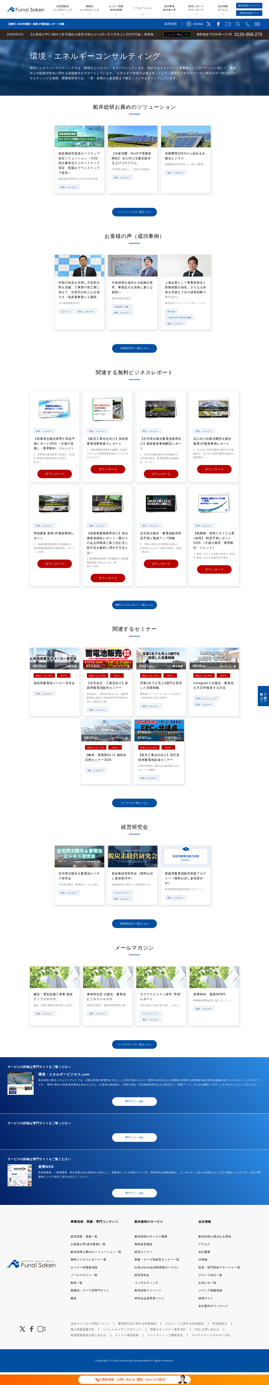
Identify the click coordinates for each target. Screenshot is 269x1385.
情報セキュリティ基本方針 (168, 1342)
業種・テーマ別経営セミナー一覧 (156, 1272)
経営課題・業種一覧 (84, 1249)
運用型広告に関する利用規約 (137, 1336)
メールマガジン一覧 (84, 1287)
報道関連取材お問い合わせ (88, 1347)
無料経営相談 (143, 1256)
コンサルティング (146, 1295)
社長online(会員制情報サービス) (156, 1279)
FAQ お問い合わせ (206, 1342)
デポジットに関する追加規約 (184, 1336)
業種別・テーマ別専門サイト (90, 1303)
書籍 (74, 1310)
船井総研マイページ (147, 1303)
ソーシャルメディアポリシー (122, 1342)
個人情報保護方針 (83, 1342)
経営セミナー (143, 1264)
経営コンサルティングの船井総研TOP (28, 43)
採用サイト (205, 1310)
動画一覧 (77, 1295)
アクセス (204, 1256)
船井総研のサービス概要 (150, 1249)
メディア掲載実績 (210, 1303)
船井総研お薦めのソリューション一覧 (96, 1264)
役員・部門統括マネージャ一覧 (219, 1279)
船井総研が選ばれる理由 (214, 1249)
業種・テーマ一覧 (68, 43)
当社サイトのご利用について (90, 1336)
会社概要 (204, 1264)
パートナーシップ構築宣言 (165, 1347)
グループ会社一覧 (210, 1287)
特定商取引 (219, 1336)
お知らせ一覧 (207, 1295)
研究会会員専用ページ (149, 1310)
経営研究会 (141, 1287)
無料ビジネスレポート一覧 (88, 1272)
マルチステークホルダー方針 (210, 1347)
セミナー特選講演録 (84, 1279)
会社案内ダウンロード (213, 1318)
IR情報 (203, 1272)
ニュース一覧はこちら (177, 34)
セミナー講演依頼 (127, 1347)
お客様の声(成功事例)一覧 (88, 1256)
